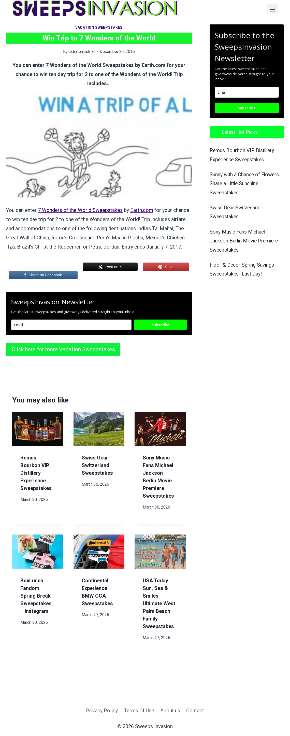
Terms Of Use (139, 711)
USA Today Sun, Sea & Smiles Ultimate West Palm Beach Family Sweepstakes (159, 603)
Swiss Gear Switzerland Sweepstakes (97, 465)
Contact (195, 711)
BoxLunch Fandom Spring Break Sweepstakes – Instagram (36, 596)
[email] (247, 92)
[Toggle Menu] (272, 8)
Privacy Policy (102, 711)
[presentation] (37, 429)
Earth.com (141, 210)
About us (170, 711)
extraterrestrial (81, 51)
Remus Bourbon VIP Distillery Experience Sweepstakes (36, 473)
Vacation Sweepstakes (99, 27)
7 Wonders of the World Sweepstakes (80, 210)
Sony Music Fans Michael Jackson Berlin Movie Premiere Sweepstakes (244, 241)
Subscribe (160, 324)
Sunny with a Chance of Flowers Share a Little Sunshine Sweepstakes (244, 184)
